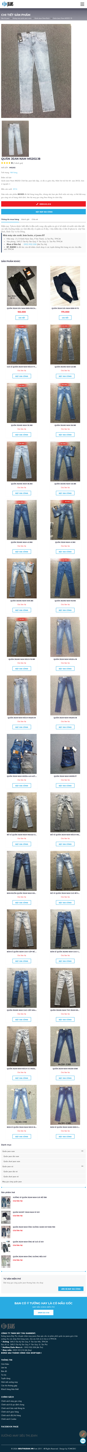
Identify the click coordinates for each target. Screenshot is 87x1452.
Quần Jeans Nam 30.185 (21, 433)
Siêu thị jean (5, 18)
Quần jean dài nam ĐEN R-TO (65, 316)
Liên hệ (4, 1367)
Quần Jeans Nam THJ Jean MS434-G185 (68, 1018)
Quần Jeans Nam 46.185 (65, 492)
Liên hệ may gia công (71, 1297)
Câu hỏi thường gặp (9, 1385)
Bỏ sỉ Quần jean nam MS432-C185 (22, 843)
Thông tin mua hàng (10, 227)
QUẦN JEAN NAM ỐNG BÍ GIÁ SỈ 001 (28, 1250)
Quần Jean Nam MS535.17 (65, 784)
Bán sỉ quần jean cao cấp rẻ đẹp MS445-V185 (28, 959)
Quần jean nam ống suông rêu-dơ (29, 1264)
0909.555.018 (43, 204)
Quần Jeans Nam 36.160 (22, 492)
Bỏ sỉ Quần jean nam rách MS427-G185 (68, 843)
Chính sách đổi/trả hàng (11, 1415)
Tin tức (3, 1374)
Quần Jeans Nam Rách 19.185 (22, 667)
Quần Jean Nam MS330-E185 (65, 1076)
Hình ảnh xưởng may (9, 1382)
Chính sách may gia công (11, 1401)
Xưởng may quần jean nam (22, 18)
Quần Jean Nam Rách (42, 18)
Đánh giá (25, 227)
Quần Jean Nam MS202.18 (62, 18)
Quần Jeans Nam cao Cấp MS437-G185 (24, 1018)
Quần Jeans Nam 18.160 (65, 609)
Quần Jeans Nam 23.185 (65, 375)
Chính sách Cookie (8, 1419)
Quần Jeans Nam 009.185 (21, 609)
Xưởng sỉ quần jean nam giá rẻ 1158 (30, 1205)
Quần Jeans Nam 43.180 (22, 550)
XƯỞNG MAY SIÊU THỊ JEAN (19, 1435)
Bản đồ (4, 1371)
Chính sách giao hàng (10, 1411)
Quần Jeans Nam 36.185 (65, 433)
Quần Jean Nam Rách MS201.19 (22, 726)
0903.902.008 (30, 252)
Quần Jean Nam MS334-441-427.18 (22, 784)
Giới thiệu (5, 1364)
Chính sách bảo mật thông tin (13, 1408)
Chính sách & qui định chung (12, 1404)
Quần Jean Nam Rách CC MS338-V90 (23, 1076)
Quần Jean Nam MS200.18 (65, 726)
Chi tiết (21, 325)
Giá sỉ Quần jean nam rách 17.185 (22, 375)
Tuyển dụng (5, 1378)
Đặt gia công (21, 384)
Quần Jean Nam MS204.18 (65, 667)
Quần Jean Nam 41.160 (65, 550)
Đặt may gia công (43, 212)
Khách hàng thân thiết (10, 1389)
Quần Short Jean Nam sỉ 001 (26, 1220)
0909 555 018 (43, 1320)
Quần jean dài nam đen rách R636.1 (24, 316)
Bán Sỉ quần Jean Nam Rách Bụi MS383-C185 (27, 1135)
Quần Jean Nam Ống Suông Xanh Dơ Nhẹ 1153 (34, 1235)
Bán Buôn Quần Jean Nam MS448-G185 (25, 901)
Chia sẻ (35, 227)
